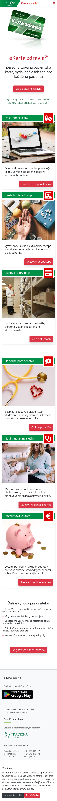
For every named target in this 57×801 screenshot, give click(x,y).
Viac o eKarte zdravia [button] (28, 89)
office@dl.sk (29, 756)
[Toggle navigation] (54, 3)
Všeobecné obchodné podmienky (19, 709)
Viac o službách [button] (41, 339)
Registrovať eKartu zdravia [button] (28, 650)
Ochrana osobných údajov (15, 712)
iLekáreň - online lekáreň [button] (35, 582)
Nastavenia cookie (13, 795)
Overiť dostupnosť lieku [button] (36, 184)
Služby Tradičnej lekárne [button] (36, 505)
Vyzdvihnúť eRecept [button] (39, 261)
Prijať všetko (32, 795)
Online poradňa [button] (41, 427)
